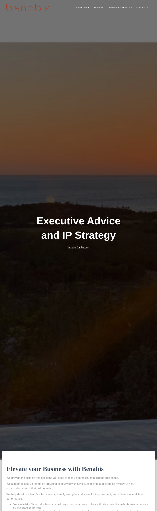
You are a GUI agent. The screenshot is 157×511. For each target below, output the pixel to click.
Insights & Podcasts (120, 8)
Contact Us (142, 8)
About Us (98, 8)
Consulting (82, 8)
